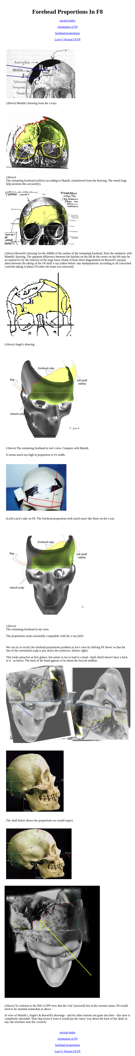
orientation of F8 (67, 26)
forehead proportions (67, 33)
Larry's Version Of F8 (67, 39)
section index (67, 20)
